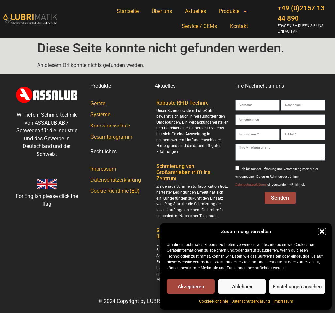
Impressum (283, 301)
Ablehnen (242, 287)
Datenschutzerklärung (250, 301)
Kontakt (239, 26)
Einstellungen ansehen (297, 287)
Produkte (233, 11)
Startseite (128, 11)
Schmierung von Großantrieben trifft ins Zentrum (183, 172)
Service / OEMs (199, 26)
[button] (322, 231)
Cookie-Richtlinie (213, 301)
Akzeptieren (191, 287)
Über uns (162, 11)
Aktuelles (195, 11)
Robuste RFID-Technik (182, 103)
